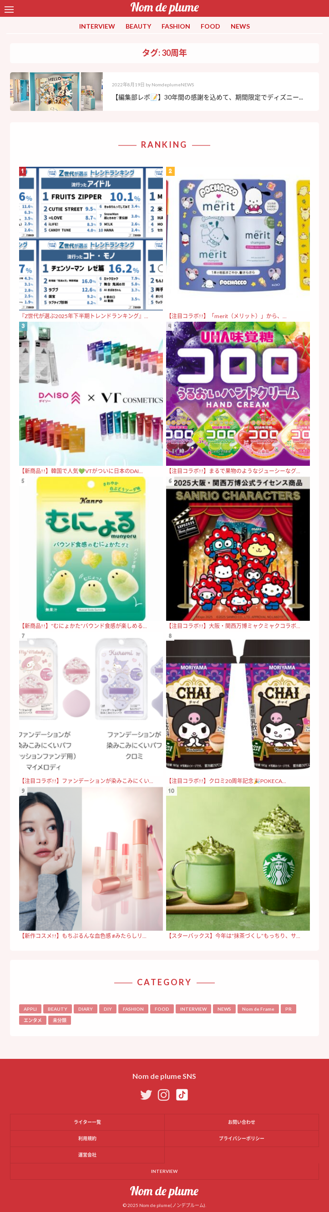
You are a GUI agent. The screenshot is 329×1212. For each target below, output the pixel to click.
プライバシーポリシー (241, 1138)
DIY (108, 1009)
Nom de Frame (258, 1009)
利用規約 (87, 1138)
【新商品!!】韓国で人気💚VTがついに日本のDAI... (81, 471)
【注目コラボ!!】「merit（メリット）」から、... (226, 316)
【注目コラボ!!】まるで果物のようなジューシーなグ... (233, 471)
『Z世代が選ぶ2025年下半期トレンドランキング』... (83, 316)
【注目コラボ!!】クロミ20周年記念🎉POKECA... (226, 781)
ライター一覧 (87, 1122)
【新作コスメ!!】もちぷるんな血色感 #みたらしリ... (83, 936)
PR (288, 1009)
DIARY (85, 1009)
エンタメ (33, 1020)
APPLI (30, 1009)
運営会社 (87, 1154)
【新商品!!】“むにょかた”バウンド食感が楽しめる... (83, 626)
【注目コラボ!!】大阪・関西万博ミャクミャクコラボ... (233, 626)
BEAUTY (138, 26)
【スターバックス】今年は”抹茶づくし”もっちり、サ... (233, 936)
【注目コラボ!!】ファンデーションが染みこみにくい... (86, 781)
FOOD (210, 26)
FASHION (176, 26)
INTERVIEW (97, 26)
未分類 (59, 1020)
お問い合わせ (241, 1122)
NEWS (240, 26)
